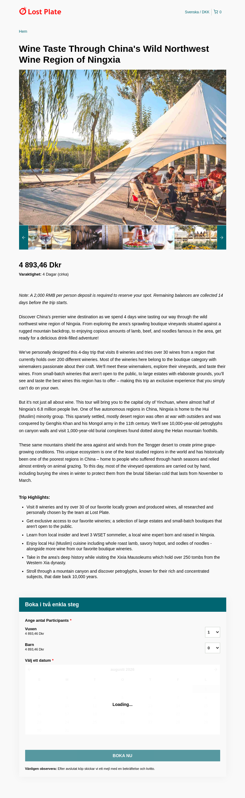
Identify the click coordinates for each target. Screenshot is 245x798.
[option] (45, 237)
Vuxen (107, 631)
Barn (107, 647)
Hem (23, 31)
